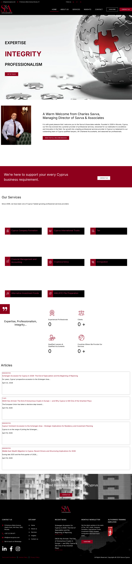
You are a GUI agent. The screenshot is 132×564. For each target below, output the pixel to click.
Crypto (4, 398)
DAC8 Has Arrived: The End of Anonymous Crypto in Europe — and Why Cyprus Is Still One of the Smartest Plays (47, 401)
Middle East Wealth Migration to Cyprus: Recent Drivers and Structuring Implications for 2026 (39, 451)
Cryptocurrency (61, 262)
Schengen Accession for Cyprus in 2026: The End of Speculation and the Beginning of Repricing (40, 376)
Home (54, 9)
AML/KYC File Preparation (66, 293)
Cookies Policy (23, 557)
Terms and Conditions (9, 557)
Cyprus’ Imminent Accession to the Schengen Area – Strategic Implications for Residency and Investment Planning (47, 426)
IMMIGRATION (6, 373)
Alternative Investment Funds (25, 293)
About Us (65, 9)
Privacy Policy (34, 557)
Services (76, 9)
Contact (99, 9)
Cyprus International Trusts (67, 230)
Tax (98, 230)
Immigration (102, 262)
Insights (87, 9)
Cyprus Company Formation (24, 230)
